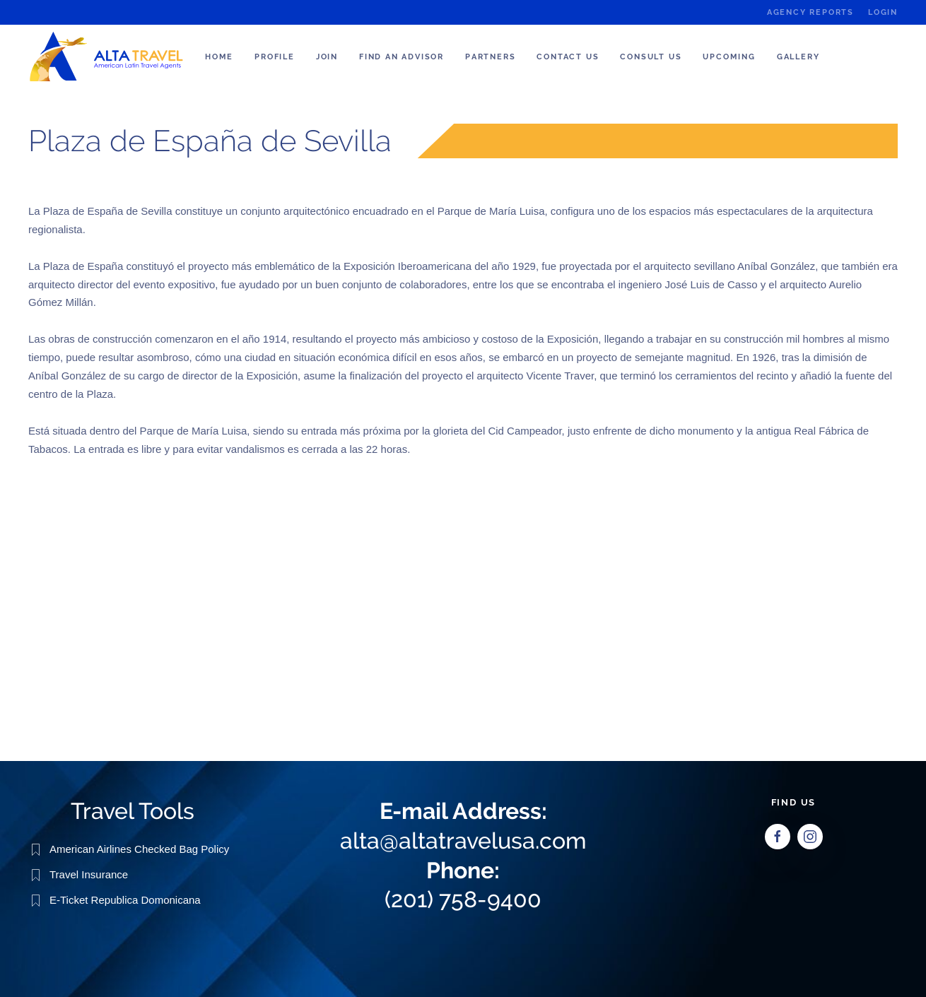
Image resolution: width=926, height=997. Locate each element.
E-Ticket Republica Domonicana (125, 899)
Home (219, 56)
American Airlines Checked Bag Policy (139, 848)
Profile (274, 56)
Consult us (650, 56)
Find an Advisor (401, 56)
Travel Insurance (88, 874)
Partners (490, 56)
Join (327, 56)
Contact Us (568, 56)
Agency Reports (810, 12)
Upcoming (729, 56)
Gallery (798, 56)
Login (883, 12)
